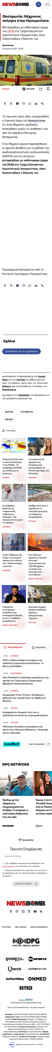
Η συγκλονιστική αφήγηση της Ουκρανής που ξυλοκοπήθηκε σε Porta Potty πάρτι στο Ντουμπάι (39, 466)
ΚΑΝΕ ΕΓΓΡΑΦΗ (26, 884)
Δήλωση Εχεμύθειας (39, 927)
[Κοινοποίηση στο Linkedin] (36, 103)
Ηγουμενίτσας (36, 120)
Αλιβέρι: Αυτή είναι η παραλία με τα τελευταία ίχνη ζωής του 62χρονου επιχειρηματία (38, 511)
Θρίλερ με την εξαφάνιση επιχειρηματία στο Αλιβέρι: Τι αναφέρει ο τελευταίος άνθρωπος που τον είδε (15, 808)
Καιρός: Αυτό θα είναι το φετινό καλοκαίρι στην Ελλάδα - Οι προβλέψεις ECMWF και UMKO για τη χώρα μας (12, 466)
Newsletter (24, 395)
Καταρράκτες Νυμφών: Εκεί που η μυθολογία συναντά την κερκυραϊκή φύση (25, 714)
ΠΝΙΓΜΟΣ (9, 419)
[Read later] (48, 89)
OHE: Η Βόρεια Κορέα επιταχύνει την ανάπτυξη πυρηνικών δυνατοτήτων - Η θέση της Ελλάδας (23, 663)
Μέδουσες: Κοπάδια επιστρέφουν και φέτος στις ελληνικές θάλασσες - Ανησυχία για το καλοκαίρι (25, 729)
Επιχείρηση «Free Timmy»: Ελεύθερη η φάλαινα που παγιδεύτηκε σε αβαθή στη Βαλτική (24, 697)
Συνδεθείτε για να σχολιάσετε (21, 351)
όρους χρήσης (8, 866)
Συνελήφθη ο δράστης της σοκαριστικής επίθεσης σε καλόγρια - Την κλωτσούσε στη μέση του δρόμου (12, 514)
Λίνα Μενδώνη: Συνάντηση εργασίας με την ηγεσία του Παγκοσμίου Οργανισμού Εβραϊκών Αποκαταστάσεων (26, 680)
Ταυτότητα (6, 927)
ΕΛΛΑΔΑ (5, 89)
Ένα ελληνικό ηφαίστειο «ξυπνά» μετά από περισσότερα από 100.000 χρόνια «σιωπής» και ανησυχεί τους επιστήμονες (38, 564)
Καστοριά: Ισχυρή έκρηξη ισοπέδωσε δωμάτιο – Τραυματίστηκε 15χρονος (37, 613)
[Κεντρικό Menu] (47, 4)
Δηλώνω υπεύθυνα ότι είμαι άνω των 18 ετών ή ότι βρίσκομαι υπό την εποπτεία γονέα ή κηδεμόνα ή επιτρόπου (24, 873)
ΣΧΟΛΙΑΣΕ (28, 89)
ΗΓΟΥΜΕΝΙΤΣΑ (27, 412)
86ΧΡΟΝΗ (9, 412)
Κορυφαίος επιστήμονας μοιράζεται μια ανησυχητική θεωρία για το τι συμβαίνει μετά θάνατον (12, 613)
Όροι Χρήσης (20, 927)
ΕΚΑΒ (10, 31)
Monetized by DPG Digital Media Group (26, 1003)
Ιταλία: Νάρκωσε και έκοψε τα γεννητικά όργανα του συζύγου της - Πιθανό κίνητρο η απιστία (12, 560)
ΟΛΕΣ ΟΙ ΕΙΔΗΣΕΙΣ (40, 744)
